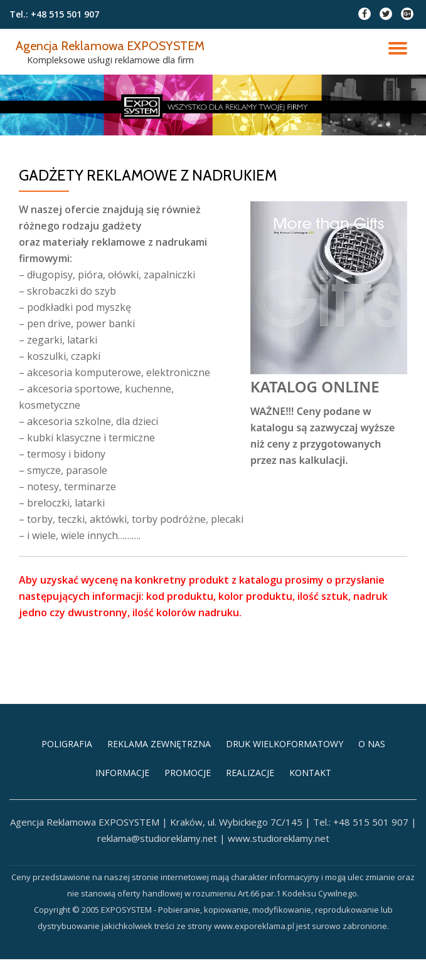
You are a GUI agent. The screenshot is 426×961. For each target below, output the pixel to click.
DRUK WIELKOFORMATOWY (284, 803)
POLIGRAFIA (66, 803)
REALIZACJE (250, 833)
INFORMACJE (122, 833)
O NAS (371, 803)
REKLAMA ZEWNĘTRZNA (159, 803)
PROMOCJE (187, 833)
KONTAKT (310, 833)
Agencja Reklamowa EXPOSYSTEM (117, 45)
